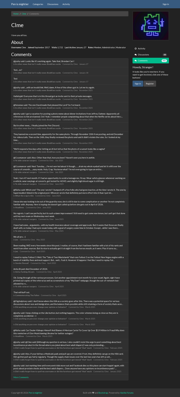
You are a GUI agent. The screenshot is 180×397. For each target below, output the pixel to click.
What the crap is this (24, 196)
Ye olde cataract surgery (26, 160)
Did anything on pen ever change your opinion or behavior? (41, 307)
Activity (66, 4)
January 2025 (115, 371)
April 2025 (41, 251)
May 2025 (59, 231)
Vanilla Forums (127, 392)
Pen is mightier (20, 4)
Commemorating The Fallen (27, 295)
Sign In (166, 4)
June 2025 (59, 184)
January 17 (83, 82)
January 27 (83, 64)
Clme (75, 64)
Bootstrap (103, 392)
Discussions (52, 4)
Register (150, 83)
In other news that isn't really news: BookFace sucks (38, 64)
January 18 (83, 73)
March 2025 (90, 307)
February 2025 (116, 348)
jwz (16, 240)
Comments (151, 60)
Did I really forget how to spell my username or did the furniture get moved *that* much (53, 348)
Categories (38, 4)
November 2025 (86, 90)
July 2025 (59, 160)
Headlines (19, 207)
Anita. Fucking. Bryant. (25, 272)
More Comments (21, 377)
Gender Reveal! (22, 263)
